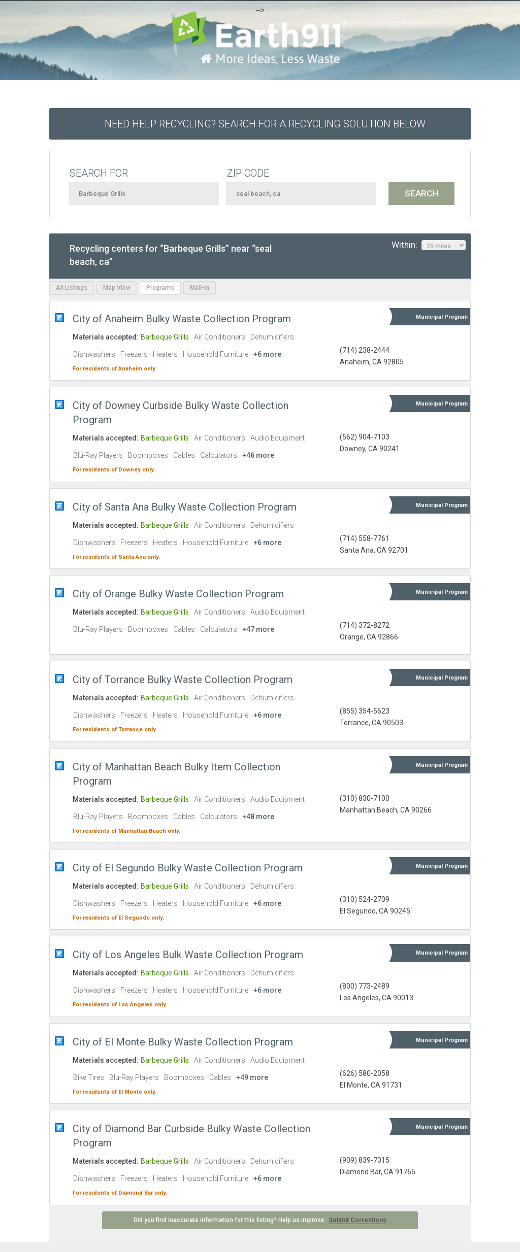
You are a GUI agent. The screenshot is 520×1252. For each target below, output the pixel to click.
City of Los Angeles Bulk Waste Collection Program (188, 955)
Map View (117, 287)
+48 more (258, 817)
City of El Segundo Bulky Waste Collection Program (188, 868)
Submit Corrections (357, 1220)
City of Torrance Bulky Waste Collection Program (182, 679)
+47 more (258, 629)
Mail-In (199, 287)
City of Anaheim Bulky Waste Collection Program (182, 319)
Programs (160, 287)
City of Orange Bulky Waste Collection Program (178, 594)
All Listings (71, 287)
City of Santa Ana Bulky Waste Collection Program (185, 507)
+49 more (252, 1077)
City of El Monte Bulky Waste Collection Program (183, 1042)
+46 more (258, 455)
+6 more (267, 354)
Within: (429, 245)
